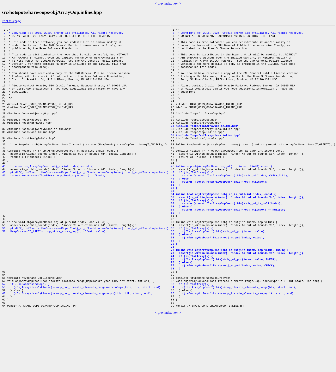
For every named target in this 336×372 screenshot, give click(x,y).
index (168, 3)
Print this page (11, 21)
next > (177, 3)
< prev (159, 3)
